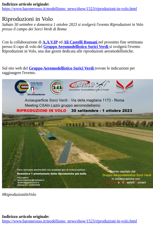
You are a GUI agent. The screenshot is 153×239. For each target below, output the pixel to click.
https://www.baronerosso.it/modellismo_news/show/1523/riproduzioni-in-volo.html (69, 9)
